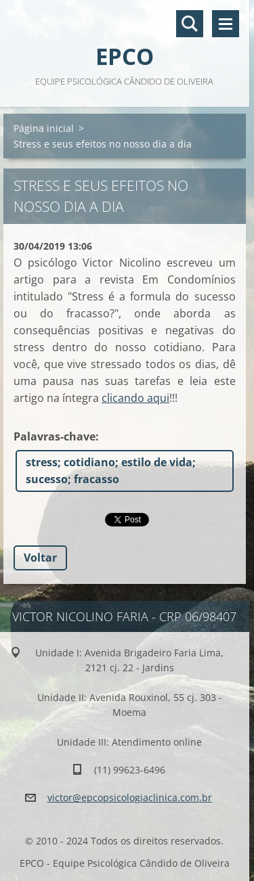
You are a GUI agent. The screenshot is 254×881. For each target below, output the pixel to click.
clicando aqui (135, 397)
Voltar (40, 557)
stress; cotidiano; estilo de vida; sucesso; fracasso (111, 471)
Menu (225, 23)
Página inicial (44, 128)
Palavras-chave (55, 436)
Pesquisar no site (189, 23)
